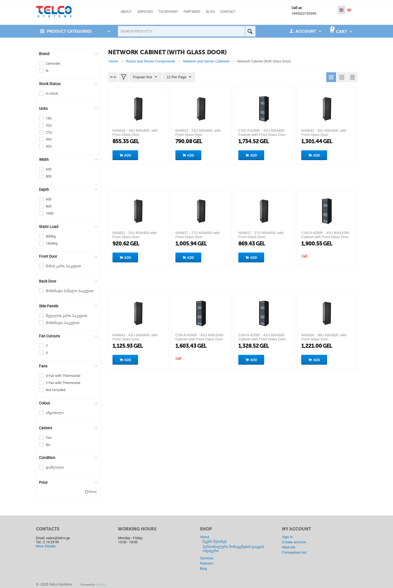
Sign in (287, 537)
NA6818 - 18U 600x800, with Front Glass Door (135, 132)
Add (127, 155)
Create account (294, 542)
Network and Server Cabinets (206, 61)
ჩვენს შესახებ (215, 541)
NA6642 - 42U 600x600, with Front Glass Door (135, 337)
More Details (46, 546)
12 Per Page (178, 77)
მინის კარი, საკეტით (63, 266)
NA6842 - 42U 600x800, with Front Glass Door (323, 132)
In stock (52, 93)
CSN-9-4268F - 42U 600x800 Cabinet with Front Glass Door (262, 337)
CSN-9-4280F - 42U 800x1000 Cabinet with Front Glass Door (325, 235)
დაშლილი (55, 467)
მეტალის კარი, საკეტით (66, 316)
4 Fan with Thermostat (63, 376)
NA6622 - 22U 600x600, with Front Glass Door (198, 132)
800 (48, 176)
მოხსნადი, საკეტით (62, 323)
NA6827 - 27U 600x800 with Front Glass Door (197, 235)
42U (49, 146)
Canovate (53, 63)
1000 (49, 213)
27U (49, 132)
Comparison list (294, 552)
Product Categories (70, 31)
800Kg (51, 236)
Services (207, 558)
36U (49, 139)
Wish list (288, 547)
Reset (93, 491)
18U (49, 118)
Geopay (100, 584)
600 (48, 169)
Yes (49, 438)
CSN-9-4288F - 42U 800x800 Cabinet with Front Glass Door (262, 132)
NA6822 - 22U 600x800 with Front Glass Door (134, 235)
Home (113, 61)
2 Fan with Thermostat (63, 383)
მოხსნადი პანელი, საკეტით (69, 291)
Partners (206, 563)
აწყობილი (55, 413)
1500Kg (51, 243)
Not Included (55, 390)
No (48, 445)
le (47, 70)
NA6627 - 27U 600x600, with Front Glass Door (261, 235)
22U (49, 125)
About (204, 537)
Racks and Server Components (150, 61)
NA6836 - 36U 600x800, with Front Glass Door (323, 337)
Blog (203, 568)
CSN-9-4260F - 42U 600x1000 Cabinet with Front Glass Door (199, 337)
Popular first (145, 77)
